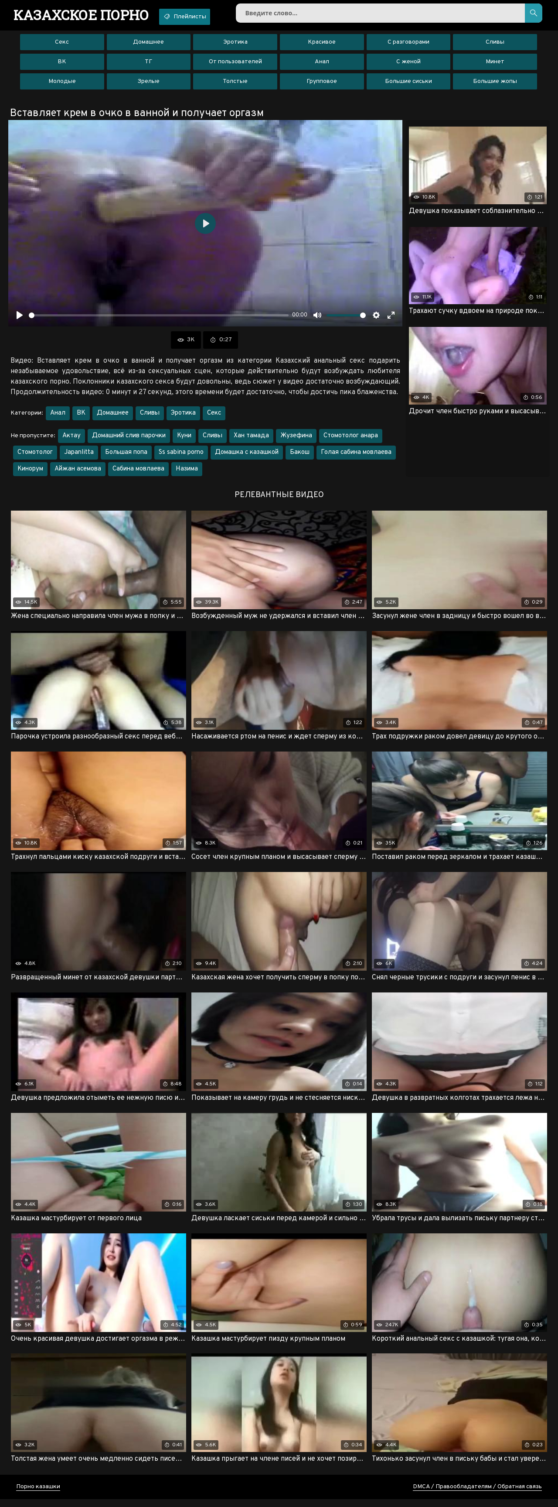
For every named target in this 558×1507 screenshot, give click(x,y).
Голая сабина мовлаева (356, 456)
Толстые (235, 85)
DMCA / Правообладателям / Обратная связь (477, 1494)
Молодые (62, 85)
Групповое (321, 85)
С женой (408, 65)
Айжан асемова (77, 473)
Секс (62, 45)
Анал (322, 65)
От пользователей (235, 65)
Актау (71, 440)
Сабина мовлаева (138, 473)
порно (86, 15)
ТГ (148, 65)
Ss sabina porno (181, 456)
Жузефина (296, 440)
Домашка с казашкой (247, 456)
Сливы (495, 45)
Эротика (235, 45)
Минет (495, 65)
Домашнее (148, 45)
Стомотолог (35, 456)
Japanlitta (79, 456)
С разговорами (408, 45)
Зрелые (148, 85)
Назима (187, 473)
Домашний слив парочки (129, 440)
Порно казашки (38, 1494)
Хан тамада (251, 440)
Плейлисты (199, 16)
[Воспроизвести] (20, 319)
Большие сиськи (408, 85)
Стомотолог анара (350, 440)
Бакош (300, 456)
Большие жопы (495, 85)
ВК (62, 65)
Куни (184, 440)
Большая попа (126, 456)
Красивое (322, 45)
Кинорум (30, 473)
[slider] (159, 319)
